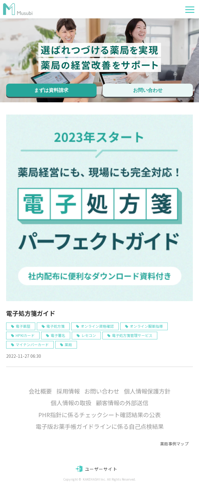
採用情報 (68, 391)
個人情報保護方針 (147, 391)
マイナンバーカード (32, 344)
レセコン (88, 335)
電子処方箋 (55, 326)
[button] (190, 9)
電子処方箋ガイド (30, 313)
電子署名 (58, 335)
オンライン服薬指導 (146, 326)
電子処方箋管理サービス (132, 335)
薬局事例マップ (174, 444)
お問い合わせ (148, 90)
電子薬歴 (23, 326)
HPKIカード (25, 335)
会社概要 (40, 391)
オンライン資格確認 (97, 326)
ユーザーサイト (101, 469)
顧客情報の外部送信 (122, 402)
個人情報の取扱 (71, 402)
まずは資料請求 (51, 90)
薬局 (68, 344)
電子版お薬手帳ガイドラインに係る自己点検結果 (100, 426)
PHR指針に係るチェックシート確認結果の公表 (99, 414)
